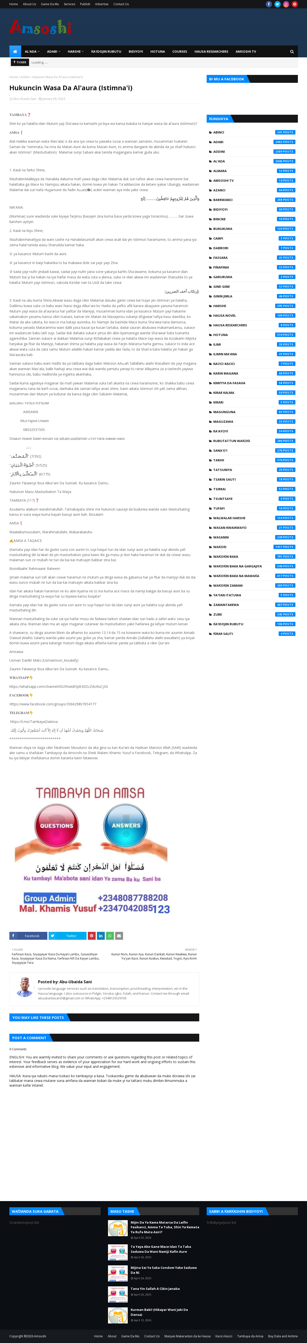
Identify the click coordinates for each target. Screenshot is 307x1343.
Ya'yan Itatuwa (254, 595)
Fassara (254, 257)
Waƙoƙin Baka (254, 556)
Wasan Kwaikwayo (254, 527)
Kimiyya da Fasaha (254, 383)
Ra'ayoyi (254, 431)
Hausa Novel (254, 315)
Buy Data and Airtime (283, 1336)
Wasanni (254, 537)
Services (69, 4)
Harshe (254, 306)
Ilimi (254, 344)
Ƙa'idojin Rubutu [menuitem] (106, 51)
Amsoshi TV (254, 180)
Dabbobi (254, 248)
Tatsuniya (254, 470)
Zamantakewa (254, 605)
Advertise (101, 4)
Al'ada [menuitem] (30, 51)
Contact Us (121, 4)
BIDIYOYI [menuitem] (136, 51)
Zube (254, 614)
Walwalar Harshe (254, 518)
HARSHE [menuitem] (74, 51)
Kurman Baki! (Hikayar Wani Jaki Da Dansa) (159, 1312)
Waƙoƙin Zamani (254, 585)
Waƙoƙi (254, 547)
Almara (254, 171)
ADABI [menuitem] (52, 51)
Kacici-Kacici (254, 363)
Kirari (254, 402)
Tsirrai (254, 489)
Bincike (254, 219)
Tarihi (254, 460)
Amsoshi (40, 1336)
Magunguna (254, 412)
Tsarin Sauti (254, 479)
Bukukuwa (254, 228)
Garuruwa (254, 277)
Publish (85, 4)
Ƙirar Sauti (254, 633)
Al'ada (254, 161)
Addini (25, 77)
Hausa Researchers (254, 325)
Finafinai (254, 267)
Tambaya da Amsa (250, 1336)
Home (13, 4)
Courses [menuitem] (179, 51)
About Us (29, 4)
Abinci (254, 132)
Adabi (254, 142)
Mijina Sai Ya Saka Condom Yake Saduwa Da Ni (164, 1270)
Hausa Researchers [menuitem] (211, 51)
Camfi (254, 238)
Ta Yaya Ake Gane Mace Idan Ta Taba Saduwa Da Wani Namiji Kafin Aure (161, 1249)
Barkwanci (254, 200)
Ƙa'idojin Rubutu (254, 624)
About (112, 1336)
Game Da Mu (50, 4)
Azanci (254, 190)
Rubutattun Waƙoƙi (254, 441)
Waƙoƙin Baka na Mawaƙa (254, 576)
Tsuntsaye (254, 498)
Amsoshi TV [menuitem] (246, 51)
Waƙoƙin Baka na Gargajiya (254, 566)
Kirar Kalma (254, 392)
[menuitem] (15, 51)
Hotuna (254, 335)
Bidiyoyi (254, 209)
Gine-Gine (254, 286)
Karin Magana (254, 373)
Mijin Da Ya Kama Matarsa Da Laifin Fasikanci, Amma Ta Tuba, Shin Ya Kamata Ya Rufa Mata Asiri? (165, 1227)
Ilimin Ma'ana (254, 354)
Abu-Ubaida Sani (24, 99)
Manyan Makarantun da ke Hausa (187, 1336)
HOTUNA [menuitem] (157, 51)
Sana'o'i (254, 450)
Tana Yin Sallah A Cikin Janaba (155, 1288)
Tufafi (254, 508)
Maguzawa (254, 421)
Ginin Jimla (254, 296)
